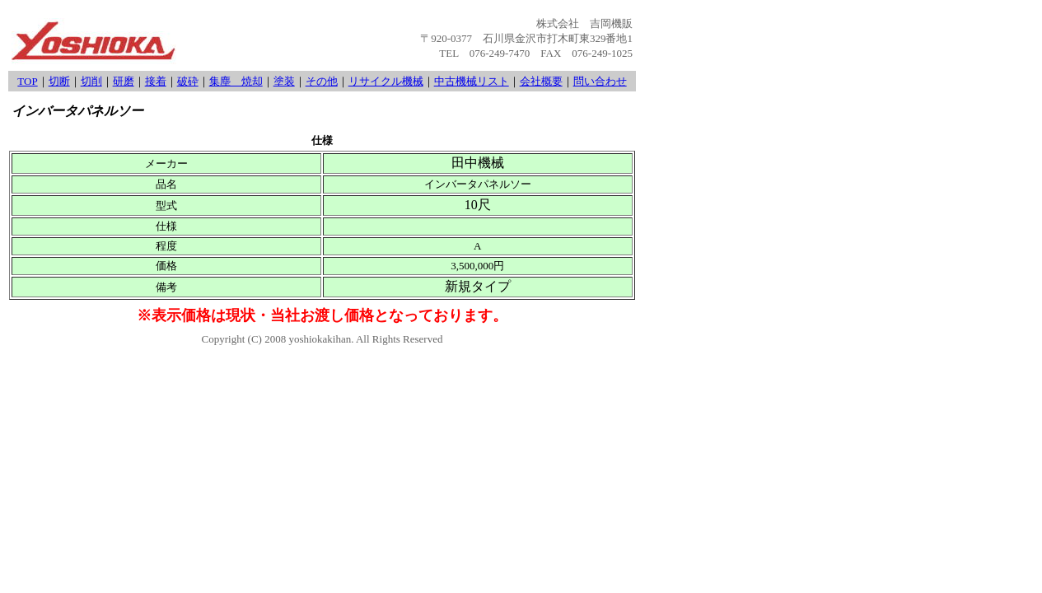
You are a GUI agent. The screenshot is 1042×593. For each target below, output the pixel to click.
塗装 (284, 81)
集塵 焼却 (236, 81)
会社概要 (541, 81)
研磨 (123, 81)
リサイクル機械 (385, 81)
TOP (27, 81)
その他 (322, 81)
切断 (59, 81)
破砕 (188, 81)
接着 (155, 81)
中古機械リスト (471, 81)
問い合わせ (600, 81)
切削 (91, 81)
